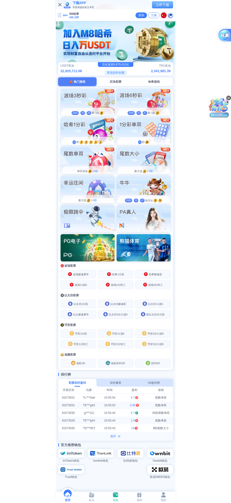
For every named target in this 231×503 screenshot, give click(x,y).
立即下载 (162, 5)
